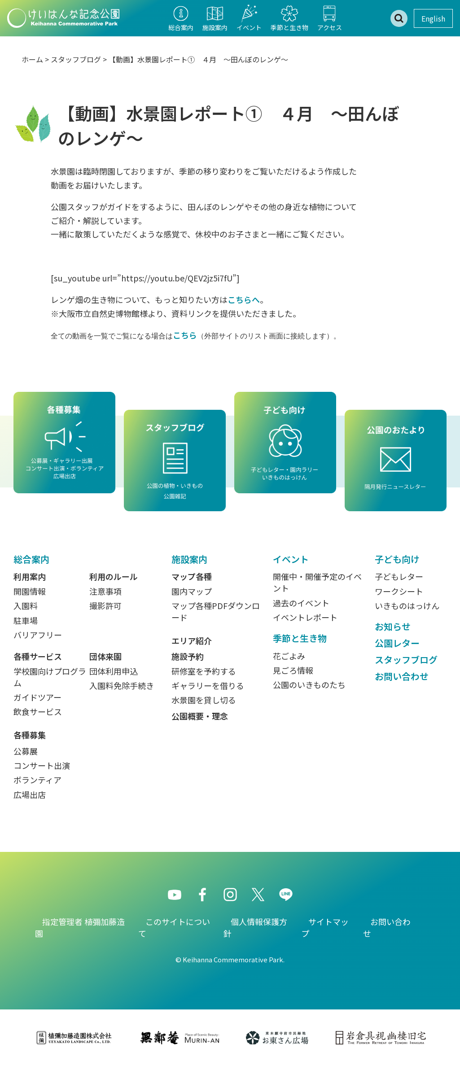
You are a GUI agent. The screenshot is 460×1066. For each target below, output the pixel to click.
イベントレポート (305, 617)
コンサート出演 (41, 765)
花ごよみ (289, 656)
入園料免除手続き (121, 685)
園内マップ (191, 591)
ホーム (32, 59)
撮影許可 (105, 605)
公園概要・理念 (199, 716)
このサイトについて (174, 927)
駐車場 (25, 620)
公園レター (397, 642)
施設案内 (189, 559)
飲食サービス (37, 711)
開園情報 (29, 591)
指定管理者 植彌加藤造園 (80, 927)
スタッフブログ (76, 59)
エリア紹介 (191, 640)
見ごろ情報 (293, 670)
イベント (291, 559)
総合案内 (31, 559)
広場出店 (29, 794)
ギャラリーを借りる (207, 685)
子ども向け (397, 559)
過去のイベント (301, 603)
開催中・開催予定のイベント (317, 582)
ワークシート (399, 591)
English (433, 18)
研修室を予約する (203, 671)
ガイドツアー (37, 697)
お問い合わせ (402, 676)
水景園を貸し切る (203, 700)
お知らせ (393, 626)
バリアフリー (37, 634)
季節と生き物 (300, 638)
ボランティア (37, 779)
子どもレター (399, 576)
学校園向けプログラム (49, 677)
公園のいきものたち (309, 684)
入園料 (25, 605)
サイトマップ (325, 927)
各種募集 (29, 735)
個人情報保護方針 (255, 927)
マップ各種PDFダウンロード (215, 611)
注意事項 (105, 591)
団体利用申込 (113, 671)
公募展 (25, 751)
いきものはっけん (407, 605)
